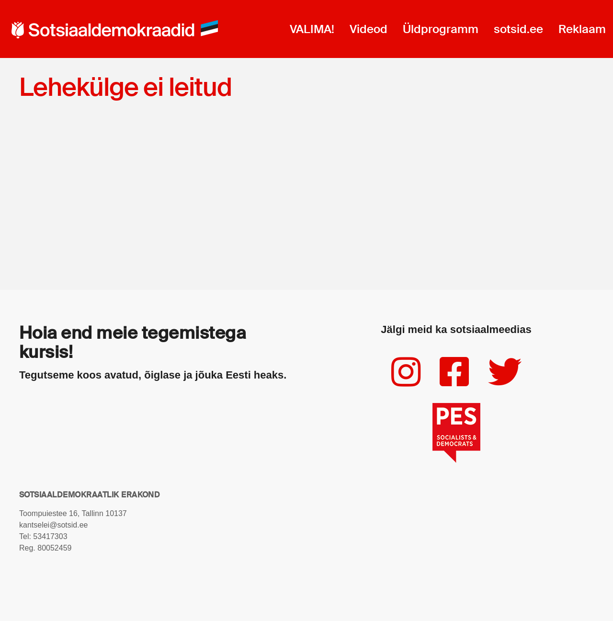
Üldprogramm (440, 29)
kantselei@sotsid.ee (53, 525)
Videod (368, 29)
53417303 (50, 536)
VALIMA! (312, 29)
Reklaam (582, 29)
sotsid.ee (518, 29)
